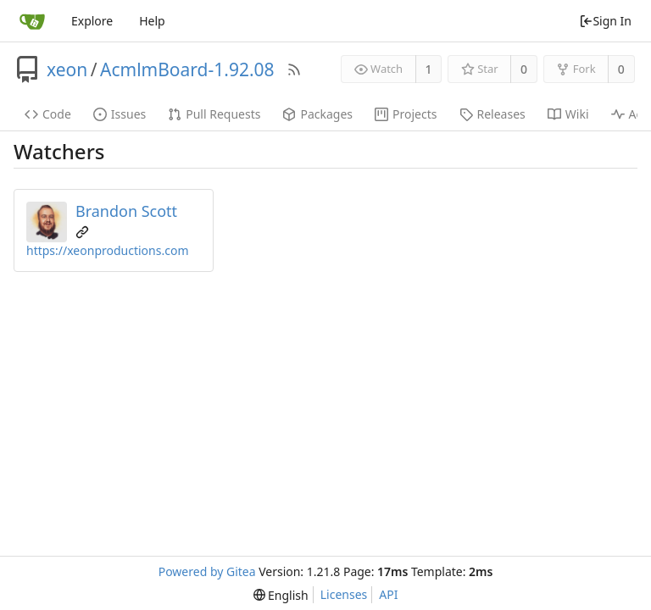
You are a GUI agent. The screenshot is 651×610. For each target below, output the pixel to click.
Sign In (605, 21)
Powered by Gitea (207, 571)
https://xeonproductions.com (107, 250)
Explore (92, 21)
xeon (67, 69)
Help (152, 21)
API (388, 594)
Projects (406, 114)
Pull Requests (214, 114)
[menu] (281, 595)
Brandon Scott (126, 211)
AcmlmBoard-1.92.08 (187, 69)
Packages (317, 114)
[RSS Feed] (294, 69)
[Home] (32, 21)
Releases (492, 114)
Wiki (568, 114)
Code (48, 114)
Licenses (344, 594)
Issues (119, 114)
